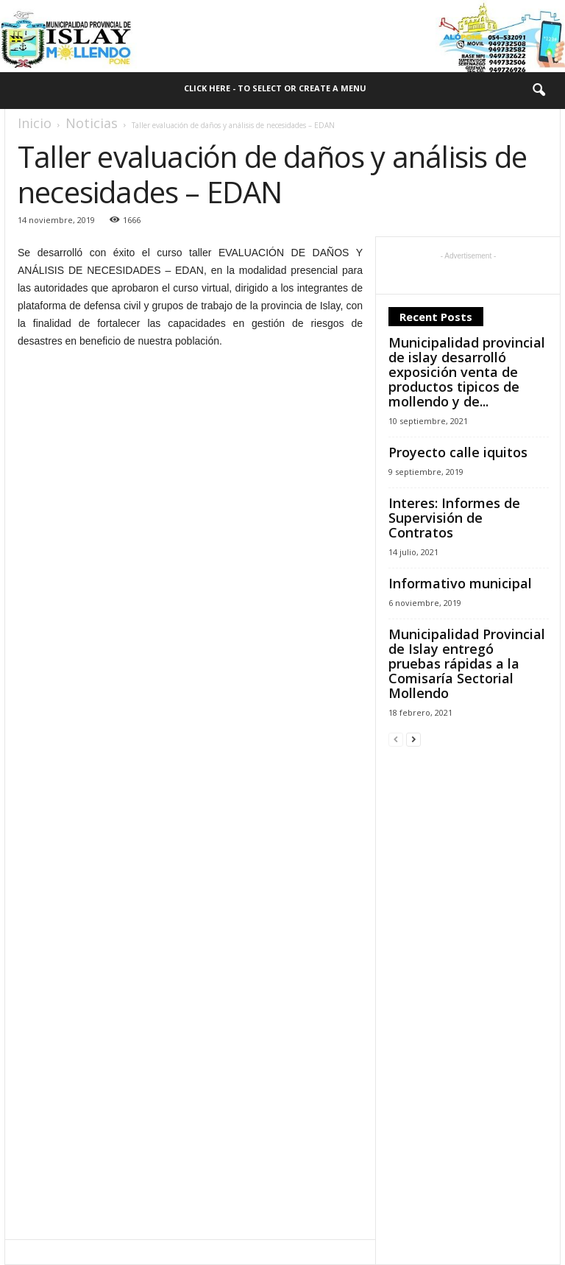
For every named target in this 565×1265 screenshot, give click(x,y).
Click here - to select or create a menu (275, 88)
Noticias (91, 123)
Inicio (34, 123)
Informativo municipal (460, 583)
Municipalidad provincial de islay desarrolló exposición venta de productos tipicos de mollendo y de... (466, 372)
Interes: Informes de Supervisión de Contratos (454, 517)
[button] (538, 90)
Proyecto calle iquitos (457, 452)
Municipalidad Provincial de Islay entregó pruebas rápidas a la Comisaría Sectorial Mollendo (466, 663)
